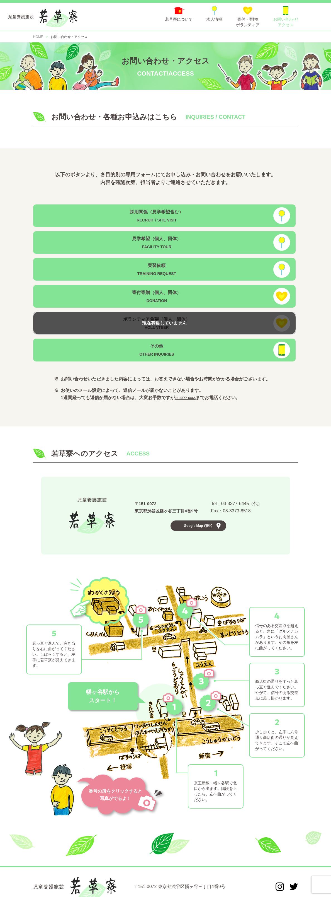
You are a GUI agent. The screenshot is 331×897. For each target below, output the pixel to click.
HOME (39, 863)
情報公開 (290, 863)
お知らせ (61, 863)
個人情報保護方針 (257, 863)
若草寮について (92, 863)
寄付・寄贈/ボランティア (162, 863)
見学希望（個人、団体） (225, 214)
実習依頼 (90, 247)
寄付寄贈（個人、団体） (225, 247)
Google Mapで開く (198, 466)
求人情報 (123, 863)
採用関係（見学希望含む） (90, 214)
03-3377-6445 (189, 330)
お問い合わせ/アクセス (213, 863)
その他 (225, 280)
